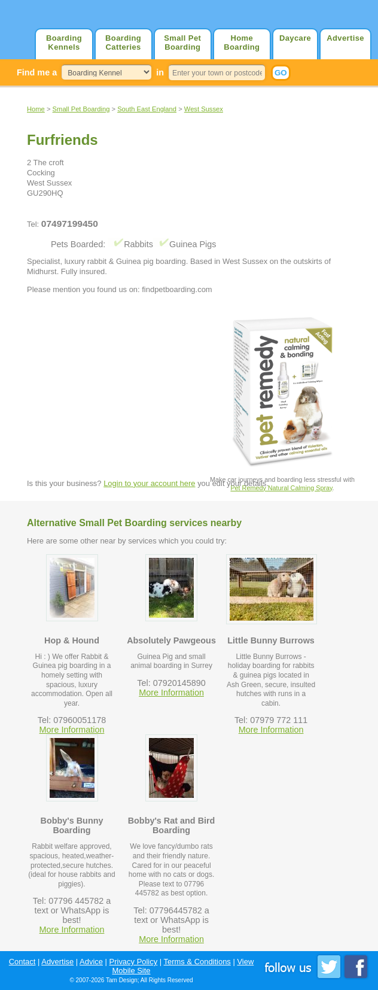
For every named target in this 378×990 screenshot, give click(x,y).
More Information (72, 729)
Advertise (345, 38)
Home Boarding (242, 42)
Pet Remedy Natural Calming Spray (281, 487)
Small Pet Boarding (182, 42)
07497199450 (69, 223)
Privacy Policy (133, 961)
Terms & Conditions (197, 961)
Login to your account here (149, 483)
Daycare (295, 38)
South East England (146, 109)
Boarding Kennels (64, 42)
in (160, 72)
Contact (22, 961)
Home (36, 109)
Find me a (37, 72)
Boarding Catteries (123, 42)
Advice (91, 961)
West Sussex (203, 109)
